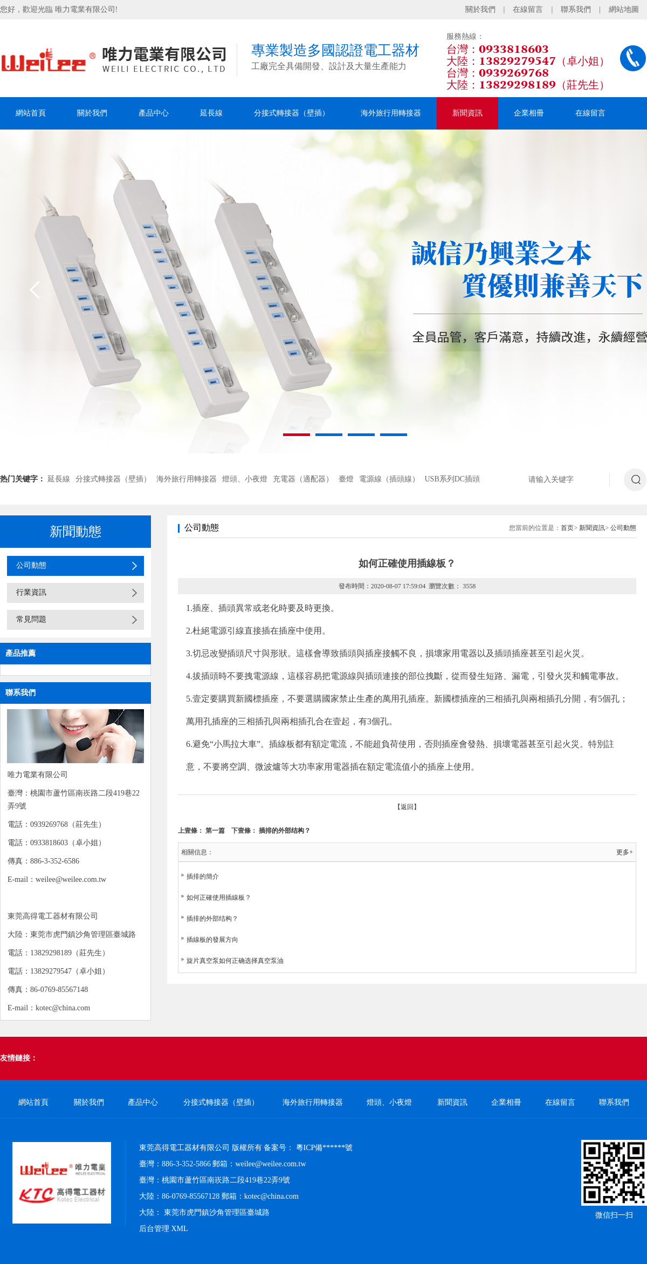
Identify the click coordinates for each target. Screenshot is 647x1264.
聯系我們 (576, 9)
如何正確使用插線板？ (219, 897)
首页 (567, 528)
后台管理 (154, 1229)
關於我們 (480, 9)
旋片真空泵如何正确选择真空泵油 (235, 960)
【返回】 (407, 807)
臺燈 (346, 479)
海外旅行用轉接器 (391, 113)
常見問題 (31, 619)
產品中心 (154, 113)
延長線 (211, 113)
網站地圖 (624, 9)
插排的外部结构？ (285, 830)
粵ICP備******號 (324, 1148)
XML (179, 1229)
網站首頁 (31, 113)
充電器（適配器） (303, 479)
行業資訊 (31, 592)
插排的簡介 (203, 876)
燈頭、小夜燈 (244, 479)
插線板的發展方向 (212, 939)
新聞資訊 (467, 113)
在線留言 (528, 9)
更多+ (624, 852)
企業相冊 (529, 113)
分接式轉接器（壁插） (291, 113)
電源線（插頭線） (389, 479)
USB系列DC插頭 (452, 479)
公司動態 (31, 565)
